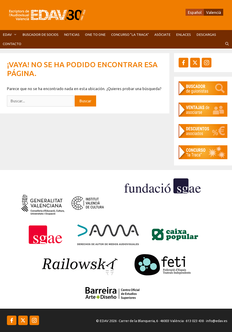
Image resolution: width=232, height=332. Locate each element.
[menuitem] (195, 12)
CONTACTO (12, 44)
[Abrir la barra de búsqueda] (227, 44)
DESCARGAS (206, 35)
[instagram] (195, 62)
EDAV (11, 34)
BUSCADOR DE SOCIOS (40, 35)
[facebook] (183, 62)
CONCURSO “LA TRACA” (130, 35)
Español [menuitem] (194, 12)
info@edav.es (216, 321)
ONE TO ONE (95, 35)
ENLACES (183, 35)
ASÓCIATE (162, 35)
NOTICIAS (71, 35)
